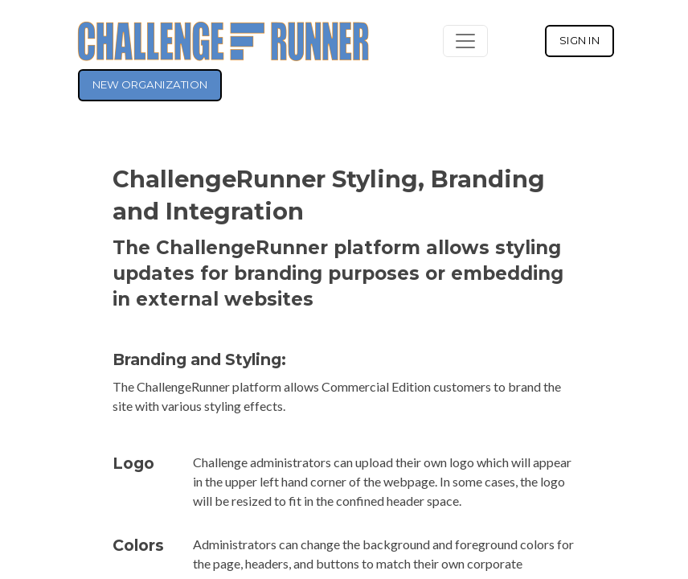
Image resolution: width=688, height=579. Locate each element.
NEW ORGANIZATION (149, 84)
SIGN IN (579, 40)
